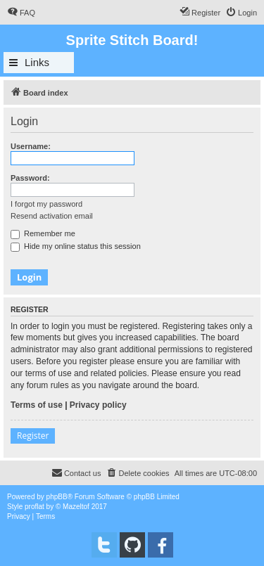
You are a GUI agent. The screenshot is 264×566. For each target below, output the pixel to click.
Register (33, 436)
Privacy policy (98, 405)
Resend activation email (52, 216)
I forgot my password (46, 204)
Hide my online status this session (76, 246)
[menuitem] (21, 12)
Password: (30, 178)
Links (37, 62)
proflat (34, 506)
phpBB (57, 497)
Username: (31, 146)
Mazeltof (76, 506)
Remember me (43, 233)
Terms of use (37, 405)
